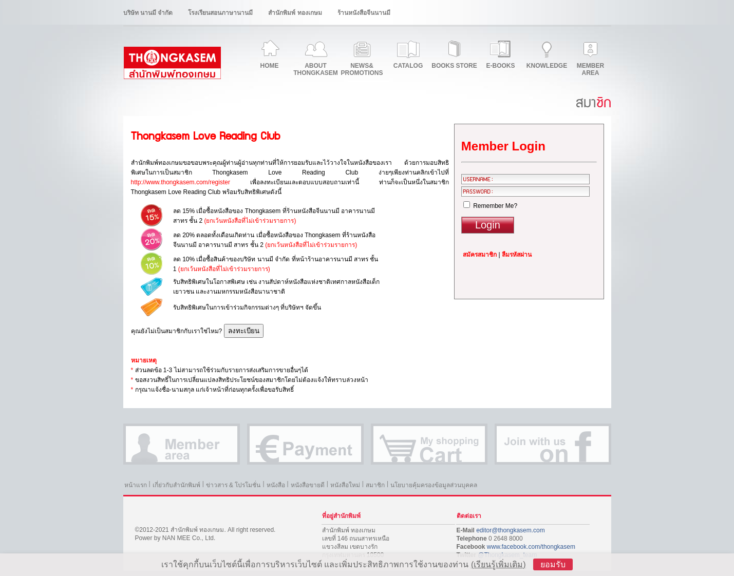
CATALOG (408, 65)
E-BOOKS (500, 65)
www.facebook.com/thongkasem (531, 546)
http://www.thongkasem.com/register (180, 182)
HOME (269, 65)
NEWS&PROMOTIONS (362, 69)
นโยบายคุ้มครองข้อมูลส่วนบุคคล (433, 485)
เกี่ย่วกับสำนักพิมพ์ (176, 485)
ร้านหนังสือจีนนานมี (363, 12)
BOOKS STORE (454, 65)
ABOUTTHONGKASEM (315, 69)
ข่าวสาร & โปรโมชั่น (233, 485)
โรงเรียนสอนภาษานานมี (220, 12)
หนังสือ (276, 485)
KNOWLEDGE (546, 65)
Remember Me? (490, 205)
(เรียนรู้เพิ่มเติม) (498, 564)
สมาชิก (375, 485)
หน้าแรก (135, 485)
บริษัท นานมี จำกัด (148, 12)
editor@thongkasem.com (510, 530)
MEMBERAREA (590, 69)
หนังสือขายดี (308, 485)
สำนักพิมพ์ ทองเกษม (295, 12)
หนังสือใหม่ (345, 485)
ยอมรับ (553, 564)
